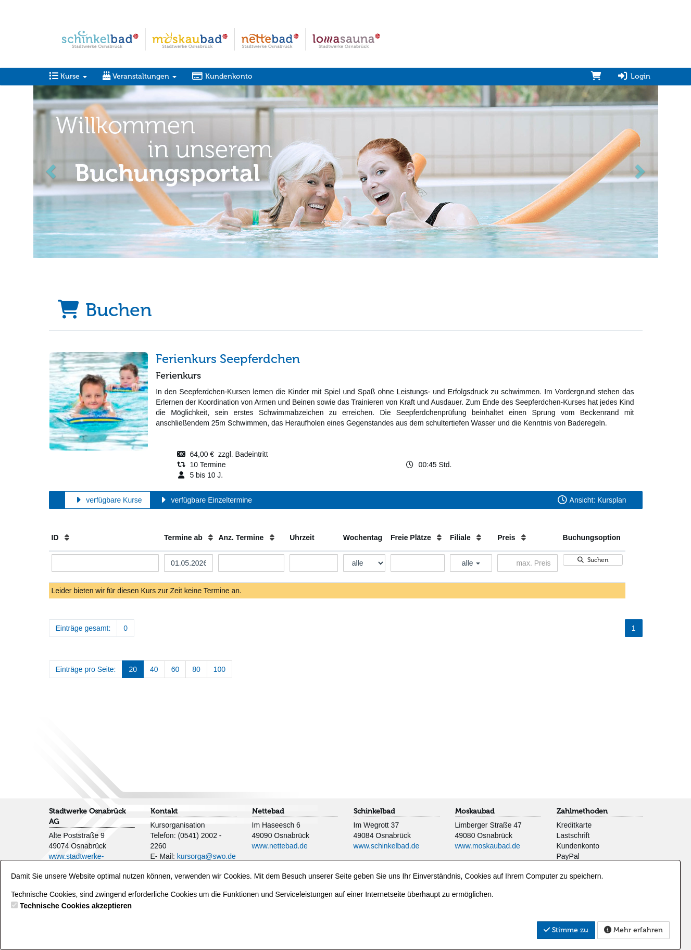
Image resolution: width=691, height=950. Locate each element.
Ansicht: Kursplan (591, 500)
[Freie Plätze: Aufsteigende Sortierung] (439, 537)
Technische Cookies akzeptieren (76, 906)
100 (219, 669)
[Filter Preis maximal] (527, 563)
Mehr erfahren (633, 930)
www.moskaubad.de (487, 846)
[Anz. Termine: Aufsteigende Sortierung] (272, 537)
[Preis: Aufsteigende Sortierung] (523, 537)
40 (154, 669)
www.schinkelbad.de (387, 846)
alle (471, 563)
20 (133, 669)
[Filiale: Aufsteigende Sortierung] (478, 537)
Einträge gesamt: (83, 628)
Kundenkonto (222, 76)
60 (175, 669)
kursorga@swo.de (206, 856)
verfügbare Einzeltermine (205, 500)
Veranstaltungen (140, 76)
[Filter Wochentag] (364, 563)
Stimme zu (566, 930)
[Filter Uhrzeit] (314, 563)
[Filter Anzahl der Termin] (251, 563)
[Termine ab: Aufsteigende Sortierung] (210, 537)
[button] (52, 170)
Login (633, 76)
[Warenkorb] (596, 76)
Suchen (592, 560)
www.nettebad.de (280, 846)
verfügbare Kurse (107, 500)
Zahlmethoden (582, 811)
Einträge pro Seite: (86, 669)
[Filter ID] (105, 563)
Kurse (68, 76)
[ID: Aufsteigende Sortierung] (67, 537)
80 (196, 669)
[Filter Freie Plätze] (418, 563)
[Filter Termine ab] (188, 563)
